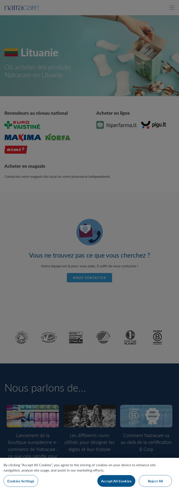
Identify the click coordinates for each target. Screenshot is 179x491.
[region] (89, 474)
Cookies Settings (20, 481)
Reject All (155, 481)
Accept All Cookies (116, 481)
